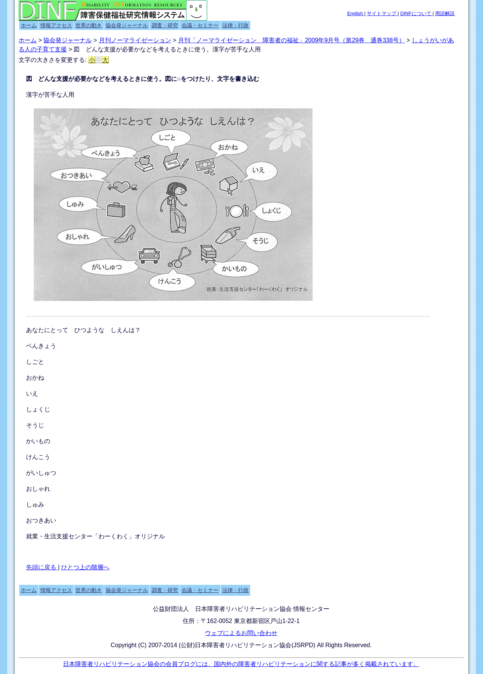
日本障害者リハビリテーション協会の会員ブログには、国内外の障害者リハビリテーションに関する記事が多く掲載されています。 (241, 664)
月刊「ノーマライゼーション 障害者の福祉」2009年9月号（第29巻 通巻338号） (291, 40)
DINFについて (416, 13)
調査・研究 (165, 25)
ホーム (29, 25)
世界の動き (88, 25)
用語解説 (445, 13)
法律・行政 (235, 25)
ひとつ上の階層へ (85, 567)
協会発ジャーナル (127, 25)
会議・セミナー (200, 25)
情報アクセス (56, 25)
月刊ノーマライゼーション (135, 40)
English (356, 13)
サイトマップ (382, 13)
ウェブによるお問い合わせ (241, 633)
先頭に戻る (42, 567)
